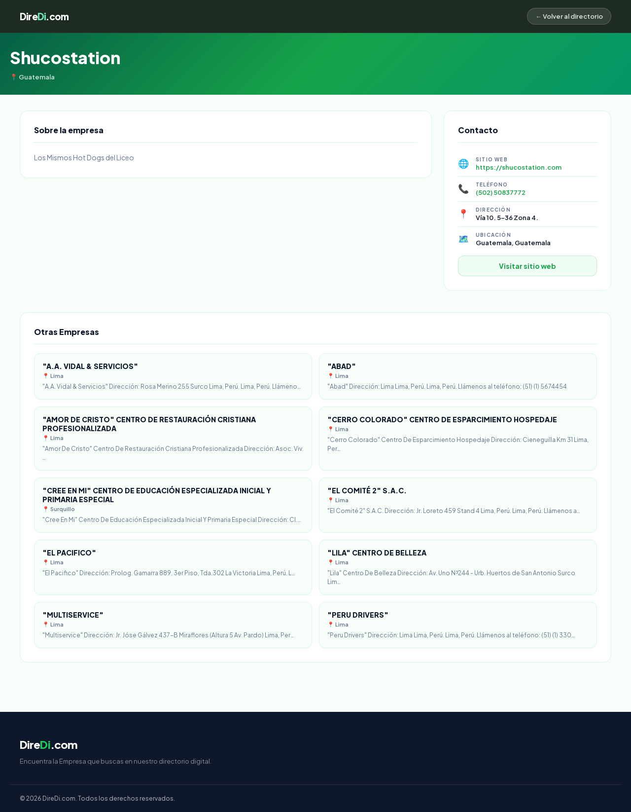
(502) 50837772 (501, 192)
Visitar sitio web (527, 265)
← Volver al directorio (569, 16)
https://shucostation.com (518, 167)
